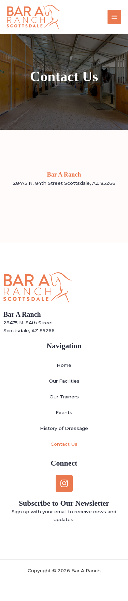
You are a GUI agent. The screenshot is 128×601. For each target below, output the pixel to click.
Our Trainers (64, 396)
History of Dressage (64, 428)
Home (64, 365)
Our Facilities (64, 381)
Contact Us (64, 444)
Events (64, 412)
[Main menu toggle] (115, 17)
